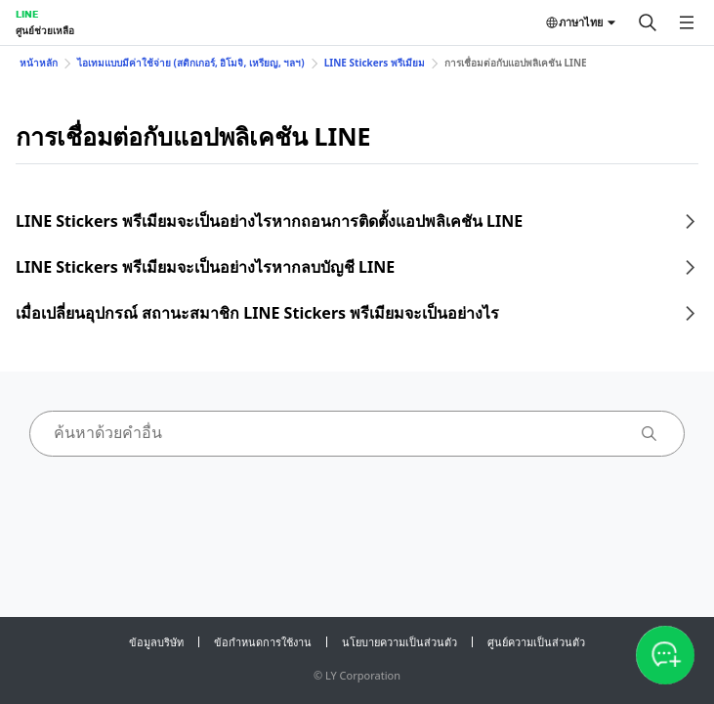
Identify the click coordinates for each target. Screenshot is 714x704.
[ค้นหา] (647, 22)
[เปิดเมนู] (686, 22)
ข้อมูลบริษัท (156, 642)
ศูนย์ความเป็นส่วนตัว (536, 642)
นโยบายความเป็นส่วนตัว (399, 642)
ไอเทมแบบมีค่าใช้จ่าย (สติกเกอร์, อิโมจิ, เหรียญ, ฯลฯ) (191, 62)
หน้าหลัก (39, 62)
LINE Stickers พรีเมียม (374, 62)
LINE (27, 14)
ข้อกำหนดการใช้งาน (263, 642)
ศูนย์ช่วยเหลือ (45, 30)
